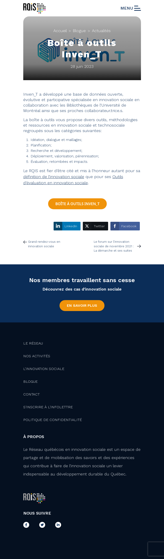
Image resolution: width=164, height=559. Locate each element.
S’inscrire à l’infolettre (48, 407)
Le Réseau (33, 343)
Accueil (60, 30)
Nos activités (36, 356)
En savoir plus (82, 305)
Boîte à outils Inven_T (77, 203)
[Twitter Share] (95, 226)
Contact (31, 394)
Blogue (79, 30)
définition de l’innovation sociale (53, 176)
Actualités (101, 30)
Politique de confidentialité (52, 420)
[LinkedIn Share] (67, 226)
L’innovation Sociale (43, 369)
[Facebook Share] (125, 226)
